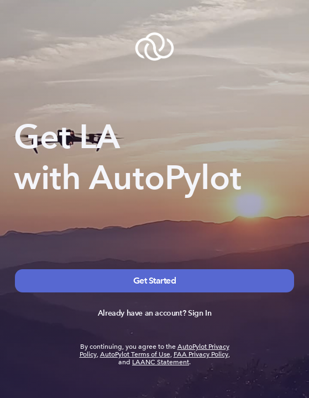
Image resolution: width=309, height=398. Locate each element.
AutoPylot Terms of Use (135, 354)
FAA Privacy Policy (201, 354)
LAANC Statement (160, 362)
